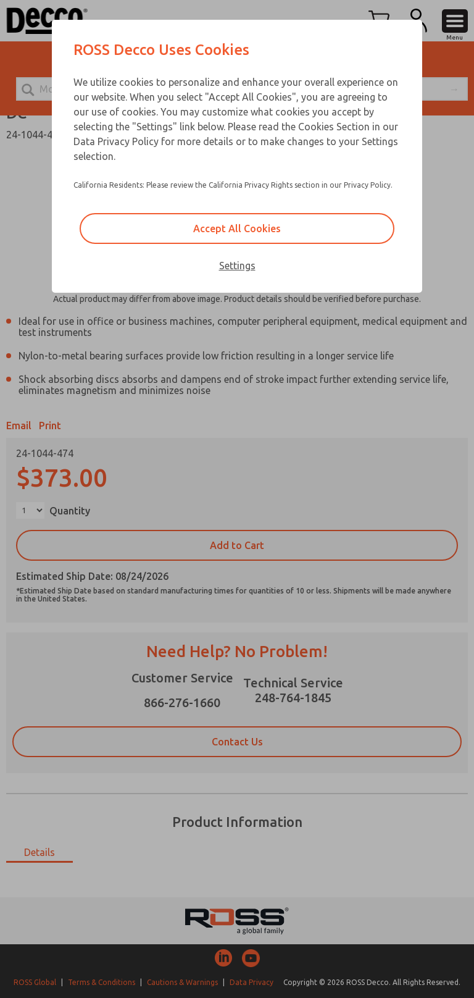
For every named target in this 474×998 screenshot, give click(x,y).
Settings (237, 265)
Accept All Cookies (237, 228)
